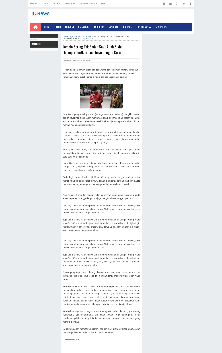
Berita (46, 27)
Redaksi (33, 3)
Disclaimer (70, 3)
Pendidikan (98, 27)
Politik (57, 27)
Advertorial (162, 27)
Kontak (45, 3)
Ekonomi (69, 27)
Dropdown (144, 27)
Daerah (83, 27)
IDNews (40, 13)
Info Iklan (57, 3)
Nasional (113, 27)
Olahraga (127, 27)
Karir (103, 3)
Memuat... (34, 39)
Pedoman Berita (87, 3)
